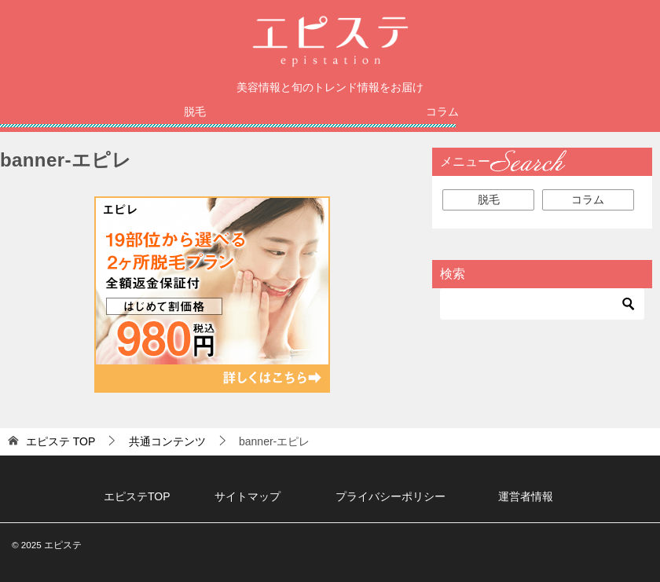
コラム (442, 111)
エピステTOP (137, 496)
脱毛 (195, 111)
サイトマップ (247, 496)
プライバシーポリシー (391, 496)
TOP (60, 441)
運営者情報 (525, 496)
